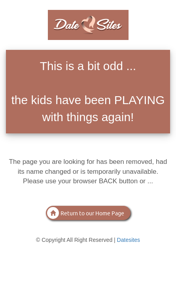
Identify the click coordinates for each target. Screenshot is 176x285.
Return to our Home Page (85, 213)
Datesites (128, 240)
